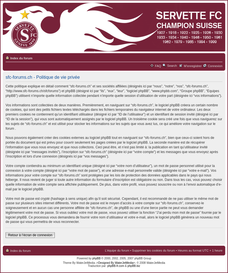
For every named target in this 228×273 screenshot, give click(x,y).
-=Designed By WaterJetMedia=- (116, 262)
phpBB (96, 258)
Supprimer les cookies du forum (153, 250)
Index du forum (21, 58)
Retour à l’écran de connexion (30, 235)
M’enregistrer (193, 66)
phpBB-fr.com (115, 265)
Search (172, 65)
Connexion (215, 66)
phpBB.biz (133, 265)
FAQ (158, 66)
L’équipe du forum (117, 250)
